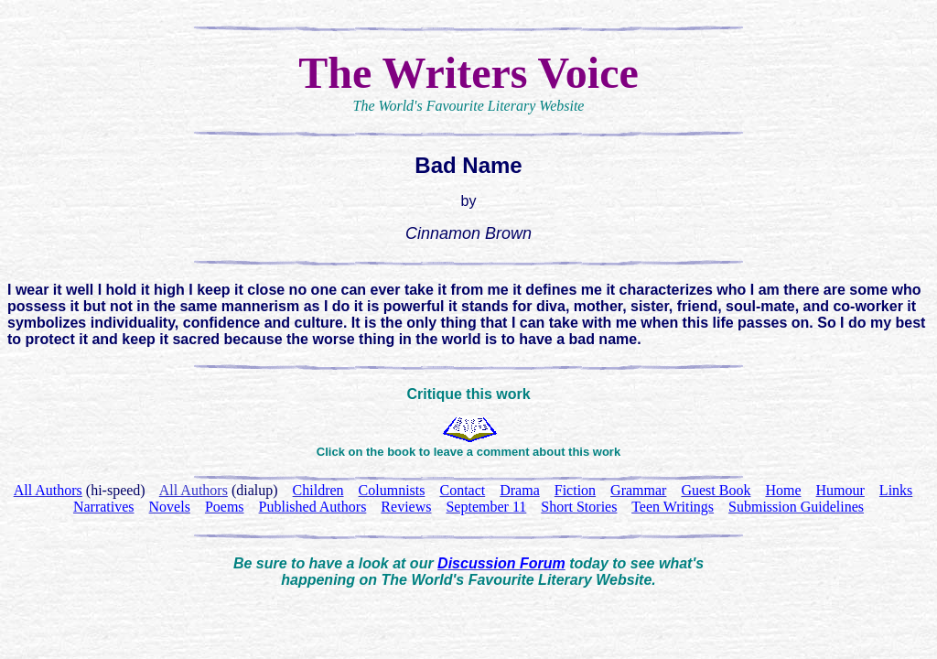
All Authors (193, 490)
